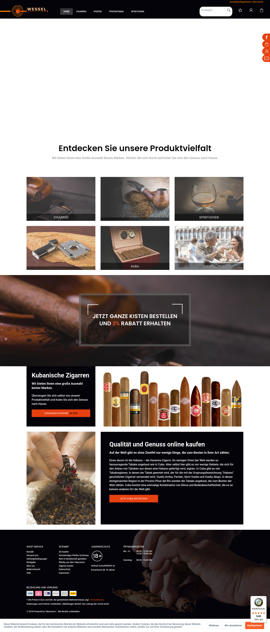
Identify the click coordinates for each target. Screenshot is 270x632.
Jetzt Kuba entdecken (133, 498)
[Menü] (264, 598)
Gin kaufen (64, 552)
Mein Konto (258, 2)
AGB (29, 573)
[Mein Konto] (251, 10)
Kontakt (30, 552)
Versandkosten (97, 600)
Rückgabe (31, 562)
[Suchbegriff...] (216, 10)
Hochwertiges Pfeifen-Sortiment (74, 555)
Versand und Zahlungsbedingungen (37, 557)
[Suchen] (229, 10)
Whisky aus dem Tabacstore (72, 562)
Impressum (64, 573)
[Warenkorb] (261, 10)
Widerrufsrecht (33, 569)
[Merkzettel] (240, 10)
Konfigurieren (254, 625)
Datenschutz (64, 569)
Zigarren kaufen (66, 566)
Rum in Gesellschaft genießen (72, 559)
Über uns (31, 566)
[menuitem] (216, 11)
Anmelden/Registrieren (240, 2)
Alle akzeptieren (233, 625)
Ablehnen (214, 625)
